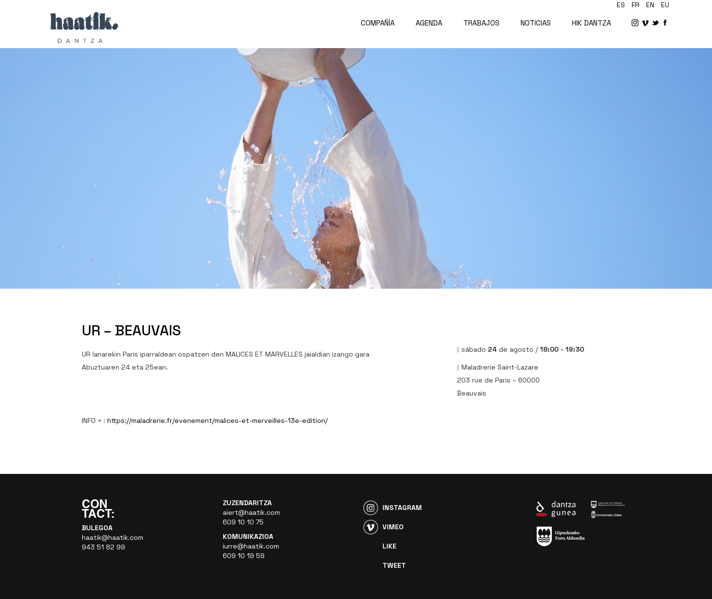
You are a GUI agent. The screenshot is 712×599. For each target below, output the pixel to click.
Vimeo (393, 527)
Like (389, 546)
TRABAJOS (481, 22)
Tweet (394, 565)
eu (665, 4)
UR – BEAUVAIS (131, 330)
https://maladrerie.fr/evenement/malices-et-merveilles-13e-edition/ (217, 420)
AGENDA (429, 22)
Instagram (402, 507)
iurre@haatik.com (251, 546)
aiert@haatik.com (251, 512)
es (621, 4)
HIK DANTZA (591, 22)
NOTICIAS (536, 22)
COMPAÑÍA (377, 22)
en (650, 4)
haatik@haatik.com (112, 537)
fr (635, 4)
